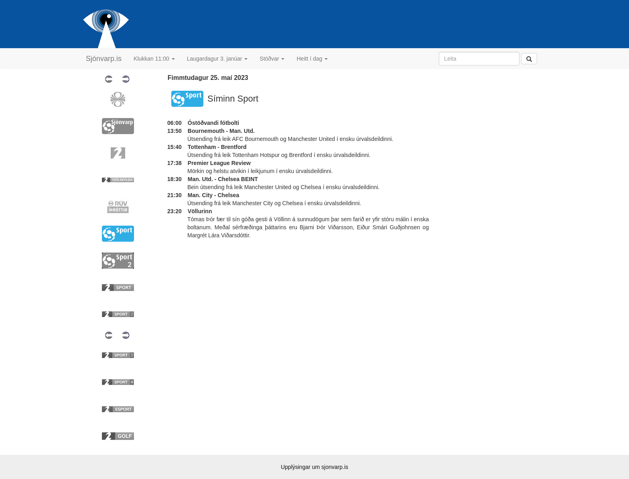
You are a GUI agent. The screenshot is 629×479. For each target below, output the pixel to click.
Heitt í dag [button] (312, 58)
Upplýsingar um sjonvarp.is (314, 467)
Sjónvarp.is (104, 59)
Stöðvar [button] (272, 58)
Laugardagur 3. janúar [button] (217, 58)
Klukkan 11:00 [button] (154, 58)
